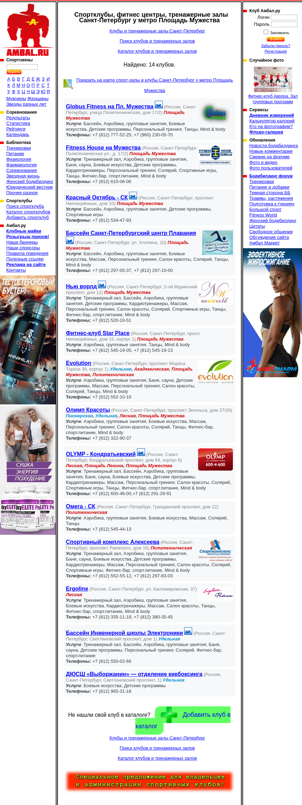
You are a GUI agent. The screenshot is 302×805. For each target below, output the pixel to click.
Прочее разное (22, 192)
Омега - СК (80, 506)
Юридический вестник (29, 187)
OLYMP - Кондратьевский (101, 454)
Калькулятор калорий (272, 120)
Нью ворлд (81, 286)
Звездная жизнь (23, 176)
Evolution (78, 363)
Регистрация (276, 51)
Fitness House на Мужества (103, 148)
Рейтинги (15, 128)
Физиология (18, 159)
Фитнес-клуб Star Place (98, 333)
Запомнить (279, 33)
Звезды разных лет (26, 104)
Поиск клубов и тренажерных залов (157, 41)
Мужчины (16, 98)
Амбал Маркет (264, 242)
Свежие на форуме (269, 156)
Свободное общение (271, 231)
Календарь (17, 134)
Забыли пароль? (275, 46)
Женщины (37, 98)
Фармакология (21, 164)
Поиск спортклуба (25, 206)
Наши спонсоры (23, 247)
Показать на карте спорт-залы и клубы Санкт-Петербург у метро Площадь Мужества (154, 85)
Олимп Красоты (88, 410)
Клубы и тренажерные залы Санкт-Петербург (157, 30)
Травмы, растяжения (271, 198)
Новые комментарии (271, 151)
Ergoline (77, 589)
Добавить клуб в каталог (183, 718)
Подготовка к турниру (271, 203)
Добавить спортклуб (27, 217)
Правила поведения (27, 253)
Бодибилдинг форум (271, 176)
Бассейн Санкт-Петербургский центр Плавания (131, 233)
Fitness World (263, 215)
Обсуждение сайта (269, 237)
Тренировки (18, 148)
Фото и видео (263, 162)
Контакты (16, 270)
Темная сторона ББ (269, 192)
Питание (15, 153)
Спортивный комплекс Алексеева (112, 542)
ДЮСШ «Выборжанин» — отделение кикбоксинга (134, 674)
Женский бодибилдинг (29, 181)
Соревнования (21, 170)
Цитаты (257, 226)
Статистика (18, 123)
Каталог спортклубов (28, 211)
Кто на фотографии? (271, 126)
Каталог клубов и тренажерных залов (157, 51)
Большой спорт (265, 209)
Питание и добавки (269, 187)
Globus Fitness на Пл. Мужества (109, 106)
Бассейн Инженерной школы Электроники (124, 633)
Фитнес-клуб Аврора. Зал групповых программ (272, 85)
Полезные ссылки (25, 258)
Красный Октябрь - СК (97, 197)
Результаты (18, 117)
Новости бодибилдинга (273, 145)
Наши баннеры (22, 242)
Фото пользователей (270, 167)
